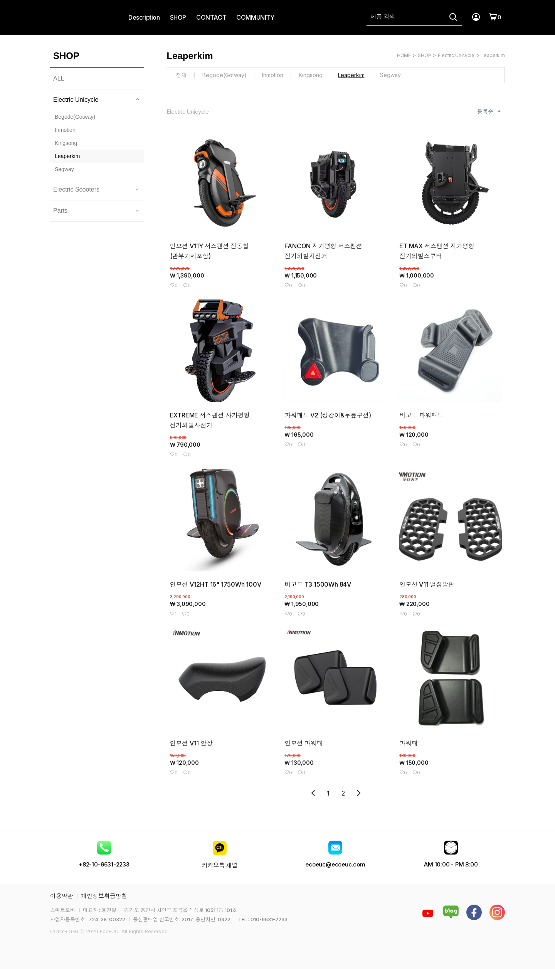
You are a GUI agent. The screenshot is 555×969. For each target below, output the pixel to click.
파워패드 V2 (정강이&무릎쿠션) (327, 415)
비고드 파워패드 (421, 415)
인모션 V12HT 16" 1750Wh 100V (215, 584)
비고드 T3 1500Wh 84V (317, 584)
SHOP (178, 17)
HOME (404, 55)
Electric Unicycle (456, 55)
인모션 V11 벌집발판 (426, 584)
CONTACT (211, 17)
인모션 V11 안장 (191, 743)
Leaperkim (493, 55)
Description (144, 17)
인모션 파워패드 (306, 743)
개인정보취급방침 (104, 896)
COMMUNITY (255, 17)
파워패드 (411, 743)
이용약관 (61, 896)
